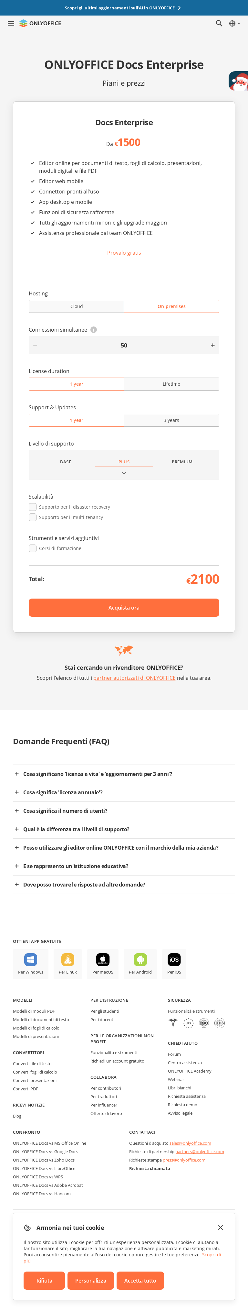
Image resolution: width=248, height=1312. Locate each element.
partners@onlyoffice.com (199, 1151)
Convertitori (28, 1052)
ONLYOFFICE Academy (190, 1071)
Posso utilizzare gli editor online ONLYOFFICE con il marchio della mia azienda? (121, 847)
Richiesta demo (182, 1105)
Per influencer (103, 1105)
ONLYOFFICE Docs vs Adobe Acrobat (48, 1185)
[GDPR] (188, 1024)
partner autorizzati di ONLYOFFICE (134, 677)
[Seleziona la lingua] (234, 23)
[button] (94, 330)
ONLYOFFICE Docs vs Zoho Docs (44, 1160)
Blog (17, 1116)
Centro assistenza (185, 1062)
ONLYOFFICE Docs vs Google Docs (45, 1151)
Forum (174, 1054)
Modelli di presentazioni (36, 1036)
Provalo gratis (124, 252)
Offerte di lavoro (106, 1113)
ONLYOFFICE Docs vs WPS (38, 1177)
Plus (124, 462)
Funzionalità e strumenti (113, 1052)
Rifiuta (44, 1280)
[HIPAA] (173, 1024)
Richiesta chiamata (149, 1168)
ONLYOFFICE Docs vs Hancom (42, 1193)
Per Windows (30, 972)
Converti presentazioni (35, 1080)
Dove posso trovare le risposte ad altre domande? (84, 884)
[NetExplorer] (204, 1024)
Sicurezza (179, 1000)
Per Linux (68, 972)
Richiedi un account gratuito (117, 1061)
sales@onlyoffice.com (190, 1143)
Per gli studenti (104, 1011)
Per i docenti (102, 1019)
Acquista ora (124, 607)
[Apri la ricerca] (219, 23)
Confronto (26, 1132)
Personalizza (90, 1280)
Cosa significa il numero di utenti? (65, 810)
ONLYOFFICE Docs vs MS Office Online (49, 1143)
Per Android (140, 972)
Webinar (176, 1079)
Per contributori (105, 1088)
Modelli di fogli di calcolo (36, 1028)
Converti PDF (25, 1089)
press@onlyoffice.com (184, 1160)
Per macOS (102, 972)
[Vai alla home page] (40, 23)
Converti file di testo (32, 1063)
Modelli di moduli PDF (34, 1011)
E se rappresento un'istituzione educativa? (76, 866)
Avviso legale (180, 1113)
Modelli (23, 1000)
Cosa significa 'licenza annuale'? (62, 792)
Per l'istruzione (109, 1000)
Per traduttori (103, 1096)
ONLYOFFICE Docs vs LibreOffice (44, 1168)
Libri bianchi (179, 1088)
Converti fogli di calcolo (35, 1072)
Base (65, 462)
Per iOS (174, 972)
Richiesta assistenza (187, 1096)
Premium (182, 462)
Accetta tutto (140, 1280)
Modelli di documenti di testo (41, 1019)
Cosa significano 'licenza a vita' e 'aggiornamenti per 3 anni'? (97, 773)
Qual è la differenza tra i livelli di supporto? (76, 829)
